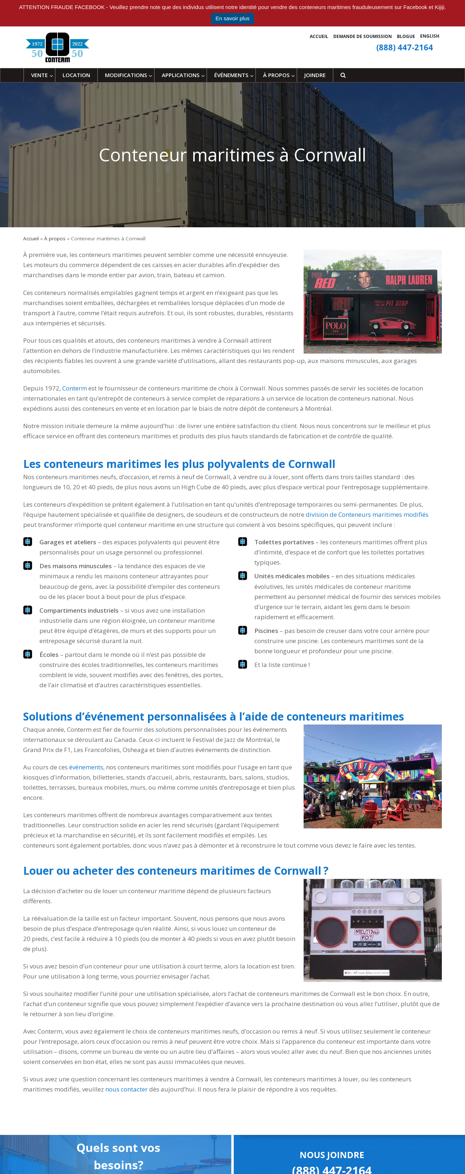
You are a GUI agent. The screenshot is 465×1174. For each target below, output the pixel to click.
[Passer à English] (430, 36)
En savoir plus (232, 18)
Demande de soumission (362, 36)
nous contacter (126, 1089)
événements (86, 767)
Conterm (74, 388)
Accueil (319, 36)
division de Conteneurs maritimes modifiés (367, 514)
